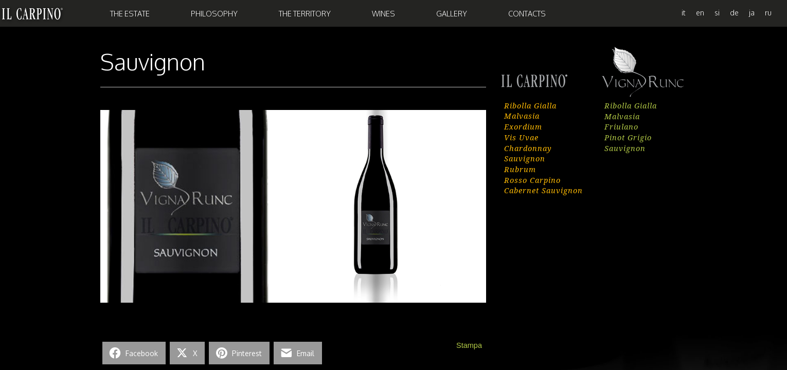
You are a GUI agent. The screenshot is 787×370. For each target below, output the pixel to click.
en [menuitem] (700, 12)
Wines (383, 13)
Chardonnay (528, 148)
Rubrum (520, 169)
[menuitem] (683, 12)
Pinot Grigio (628, 137)
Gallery (451, 13)
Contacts (527, 13)
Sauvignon (524, 158)
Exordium (523, 126)
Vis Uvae (521, 137)
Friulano (621, 126)
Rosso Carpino (532, 180)
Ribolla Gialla (530, 105)
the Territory (305, 13)
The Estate (130, 13)
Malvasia (522, 115)
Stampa (469, 345)
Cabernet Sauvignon (543, 190)
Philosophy (214, 13)
